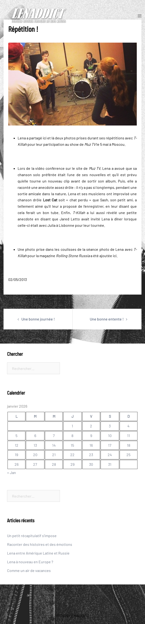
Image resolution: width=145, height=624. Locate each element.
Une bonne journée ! (38, 319)
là (52, 138)
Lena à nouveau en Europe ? (30, 561)
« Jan (11, 472)
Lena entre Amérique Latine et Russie (38, 553)
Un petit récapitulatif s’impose (32, 535)
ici (45, 138)
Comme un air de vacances (29, 570)
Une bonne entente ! (107, 319)
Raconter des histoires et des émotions (39, 544)
